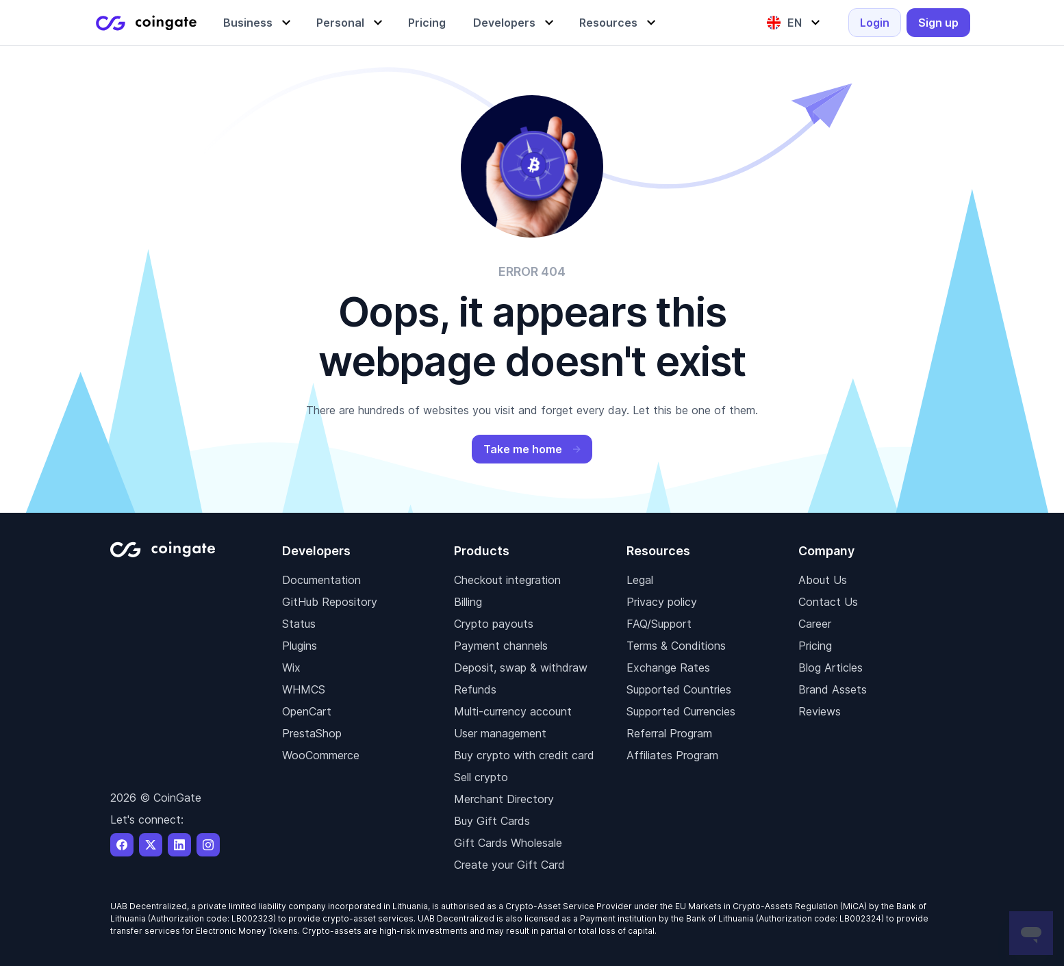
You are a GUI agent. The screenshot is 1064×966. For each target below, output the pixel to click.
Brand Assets (832, 689)
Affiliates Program (672, 755)
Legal (639, 580)
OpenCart (306, 711)
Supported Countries (678, 689)
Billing (468, 602)
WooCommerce (320, 755)
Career (814, 624)
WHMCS (303, 689)
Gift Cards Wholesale (508, 843)
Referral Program (669, 733)
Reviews (819, 711)
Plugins (299, 645)
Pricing (815, 645)
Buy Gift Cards (492, 821)
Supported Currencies (680, 711)
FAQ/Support (659, 624)
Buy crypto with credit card (524, 755)
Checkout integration (507, 580)
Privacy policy (661, 602)
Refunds (475, 689)
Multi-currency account (513, 711)
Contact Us (828, 602)
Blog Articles (830, 667)
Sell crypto (481, 777)
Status (299, 624)
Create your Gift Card (509, 865)
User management (500, 733)
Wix (291, 667)
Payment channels (501, 645)
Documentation (321, 580)
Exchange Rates (668, 667)
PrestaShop (312, 733)
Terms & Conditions (676, 645)
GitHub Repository (329, 602)
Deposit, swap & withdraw (520, 667)
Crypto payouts (493, 624)
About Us (822, 580)
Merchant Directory (504, 799)
